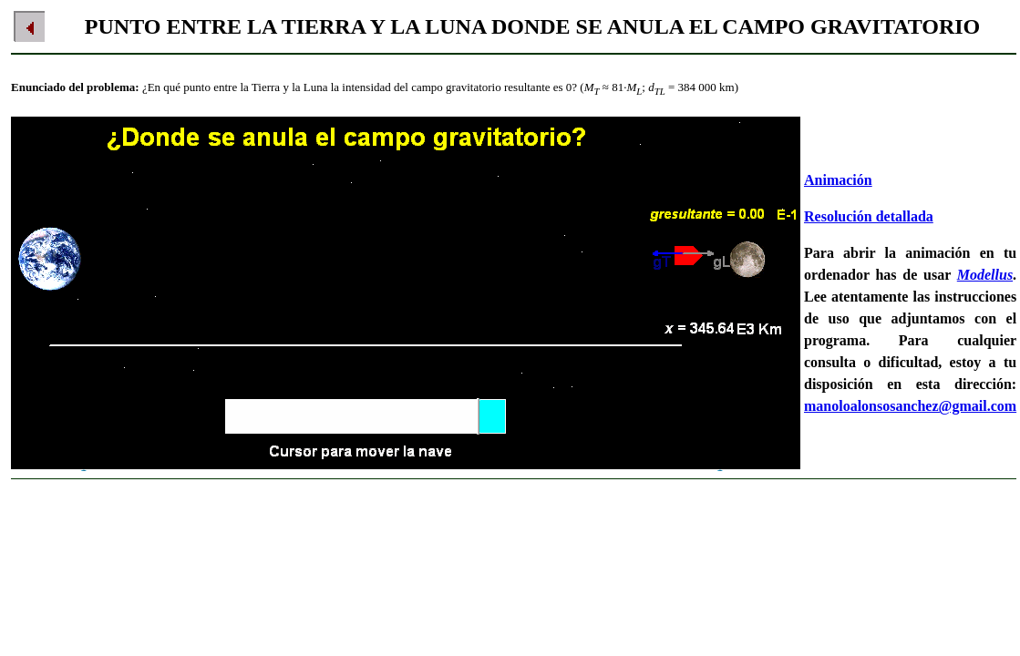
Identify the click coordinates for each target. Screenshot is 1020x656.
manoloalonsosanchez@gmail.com (910, 406)
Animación (838, 180)
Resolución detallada (868, 216)
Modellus (985, 274)
